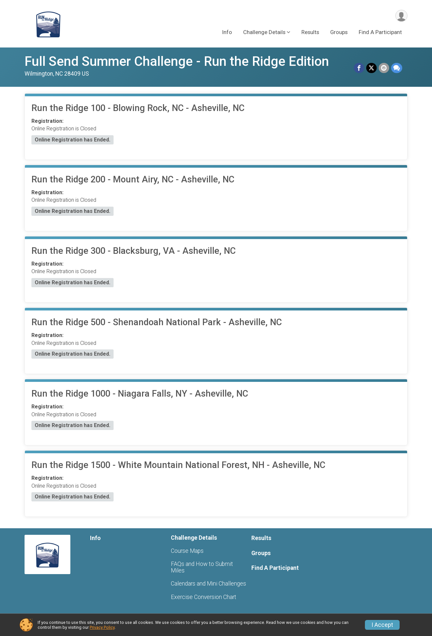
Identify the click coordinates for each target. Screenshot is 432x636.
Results (310, 32)
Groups (339, 32)
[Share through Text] (396, 68)
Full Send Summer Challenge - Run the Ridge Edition (177, 61)
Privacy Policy (102, 627)
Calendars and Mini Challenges (208, 583)
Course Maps (187, 551)
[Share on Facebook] (359, 68)
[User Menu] (401, 16)
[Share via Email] (384, 68)
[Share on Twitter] (371, 68)
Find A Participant (380, 32)
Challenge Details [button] (264, 32)
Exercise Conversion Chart (203, 597)
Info (227, 32)
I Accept (382, 625)
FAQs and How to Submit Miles (202, 567)
